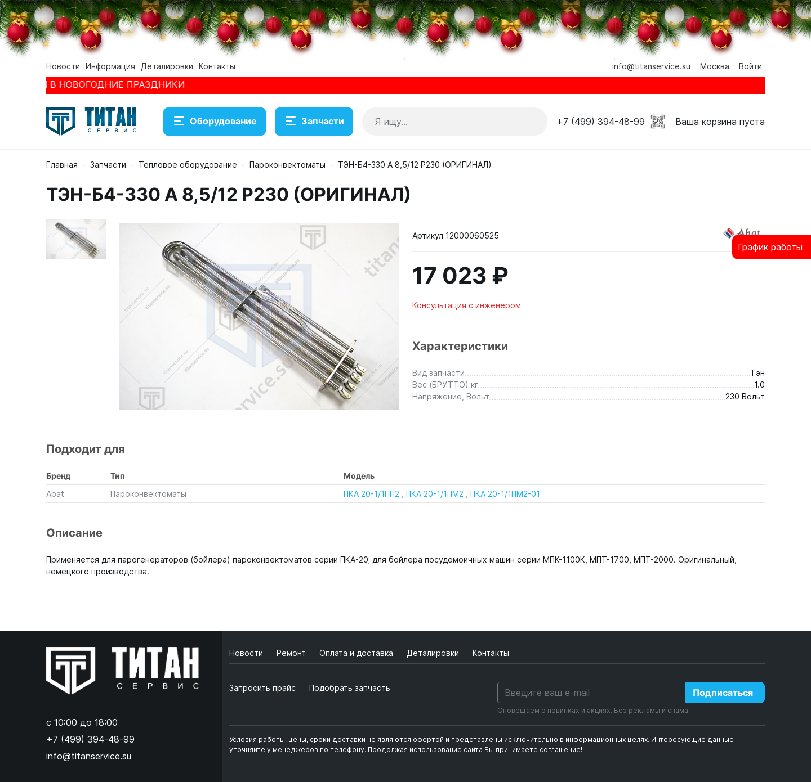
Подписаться (723, 692)
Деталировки (167, 66)
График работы (770, 247)
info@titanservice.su (651, 66)
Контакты (217, 66)
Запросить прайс (262, 688)
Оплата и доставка (357, 653)
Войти (750, 66)
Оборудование (214, 121)
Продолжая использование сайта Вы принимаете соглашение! (475, 749)
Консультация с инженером (466, 305)
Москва (714, 66)
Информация (110, 66)
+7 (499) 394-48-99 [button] (600, 121)
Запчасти (314, 121)
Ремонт (292, 653)
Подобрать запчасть (349, 688)
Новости (63, 66)
